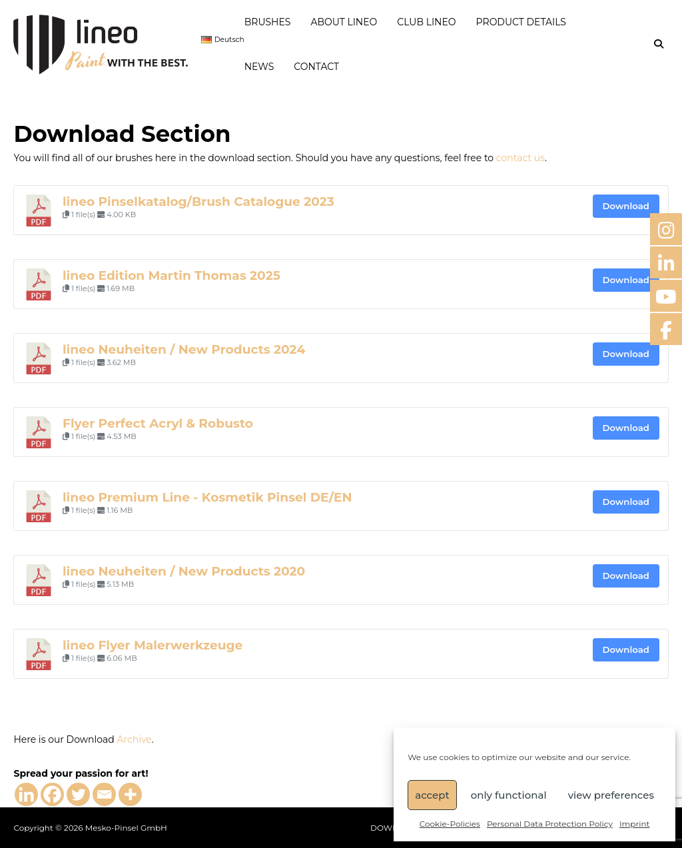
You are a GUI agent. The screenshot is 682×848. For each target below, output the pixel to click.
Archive (134, 739)
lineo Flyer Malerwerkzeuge (152, 645)
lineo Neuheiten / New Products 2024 (184, 349)
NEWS (259, 67)
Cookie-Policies (450, 824)
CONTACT (316, 67)
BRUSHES (267, 22)
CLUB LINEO (426, 22)
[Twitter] (78, 794)
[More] (130, 794)
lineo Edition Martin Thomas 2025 (171, 275)
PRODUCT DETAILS (521, 22)
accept (432, 795)
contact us (520, 158)
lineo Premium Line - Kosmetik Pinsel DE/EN (207, 497)
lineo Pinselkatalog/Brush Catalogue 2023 (198, 201)
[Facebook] (52, 794)
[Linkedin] (26, 794)
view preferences (611, 795)
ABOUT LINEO (343, 22)
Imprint (634, 824)
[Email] (104, 794)
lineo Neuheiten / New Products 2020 (184, 571)
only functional (509, 795)
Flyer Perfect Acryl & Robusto (158, 423)
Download (626, 206)
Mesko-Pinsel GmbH (126, 828)
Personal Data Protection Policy (550, 824)
